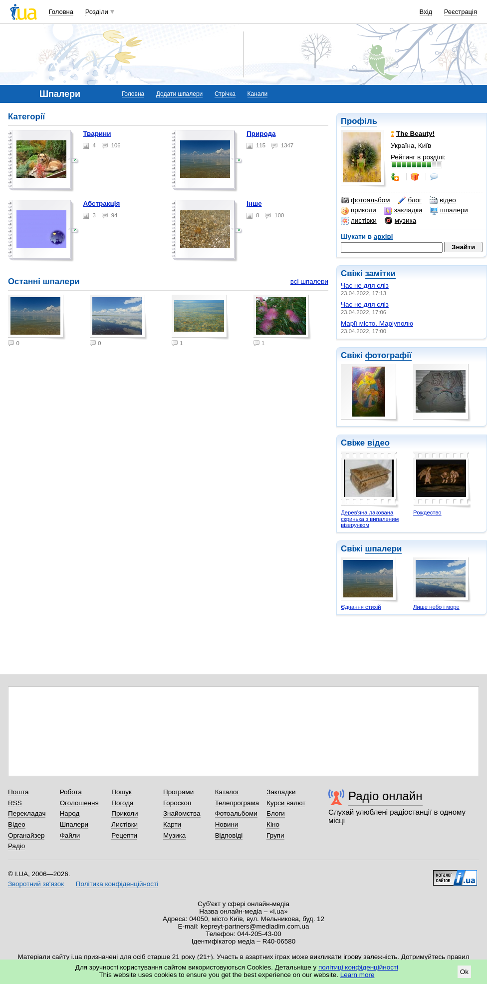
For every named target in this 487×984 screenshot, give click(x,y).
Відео (16, 824)
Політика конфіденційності (117, 884)
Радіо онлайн (385, 796)
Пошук (121, 792)
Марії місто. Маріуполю (377, 323)
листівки (359, 221)
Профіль (359, 121)
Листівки (124, 824)
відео (443, 200)
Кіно (272, 824)
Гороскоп (177, 803)
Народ (70, 813)
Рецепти (124, 835)
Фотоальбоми (236, 813)
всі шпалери (309, 281)
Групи (275, 835)
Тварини (97, 133)
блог (409, 200)
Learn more (357, 975)
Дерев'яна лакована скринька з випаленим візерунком (370, 518)
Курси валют (285, 803)
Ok (464, 972)
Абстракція (101, 203)
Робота (71, 792)
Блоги (275, 813)
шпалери (449, 210)
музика (400, 221)
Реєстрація (460, 11)
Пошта (18, 792)
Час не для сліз (365, 285)
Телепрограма (237, 803)
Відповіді (229, 835)
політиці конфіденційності (358, 967)
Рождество (427, 512)
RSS (15, 803)
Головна (61, 11)
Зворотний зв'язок (36, 884)
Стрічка (225, 93)
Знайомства (182, 813)
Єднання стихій (361, 607)
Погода (122, 803)
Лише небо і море (436, 607)
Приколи (124, 813)
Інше (254, 203)
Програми (178, 792)
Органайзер (26, 835)
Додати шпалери (179, 93)
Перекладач (26, 813)
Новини (227, 824)
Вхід (426, 11)
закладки (403, 210)
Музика (174, 835)
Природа (260, 133)
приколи (358, 210)
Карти (172, 824)
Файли (70, 835)
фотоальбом (365, 200)
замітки (380, 273)
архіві (383, 236)
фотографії (388, 355)
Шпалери (74, 824)
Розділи (96, 11)
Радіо (16, 846)
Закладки (280, 792)
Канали (257, 93)
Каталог (227, 792)
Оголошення (79, 803)
